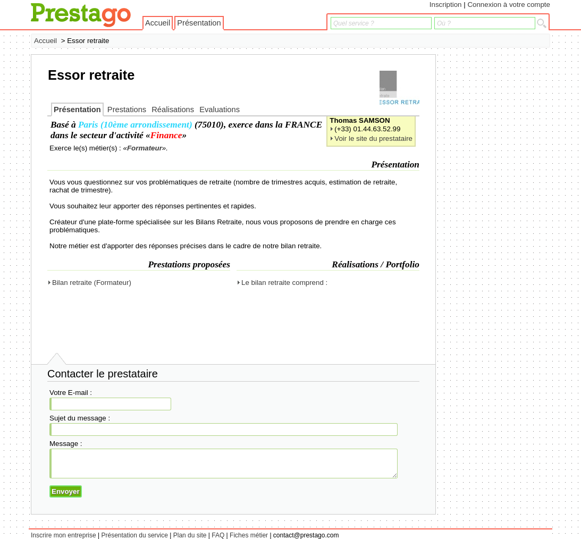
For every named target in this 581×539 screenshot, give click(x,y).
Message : (65, 444)
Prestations (126, 109)
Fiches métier (249, 535)
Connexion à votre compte (508, 5)
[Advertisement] (507, 213)
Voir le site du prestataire (373, 138)
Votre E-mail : (70, 393)
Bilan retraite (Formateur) (91, 283)
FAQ (218, 535)
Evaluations (219, 109)
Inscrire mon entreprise (63, 535)
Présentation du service (135, 535)
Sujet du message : (79, 418)
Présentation (199, 23)
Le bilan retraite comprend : (284, 283)
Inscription (446, 5)
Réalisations (172, 109)
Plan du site (190, 535)
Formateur (144, 148)
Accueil (157, 23)
